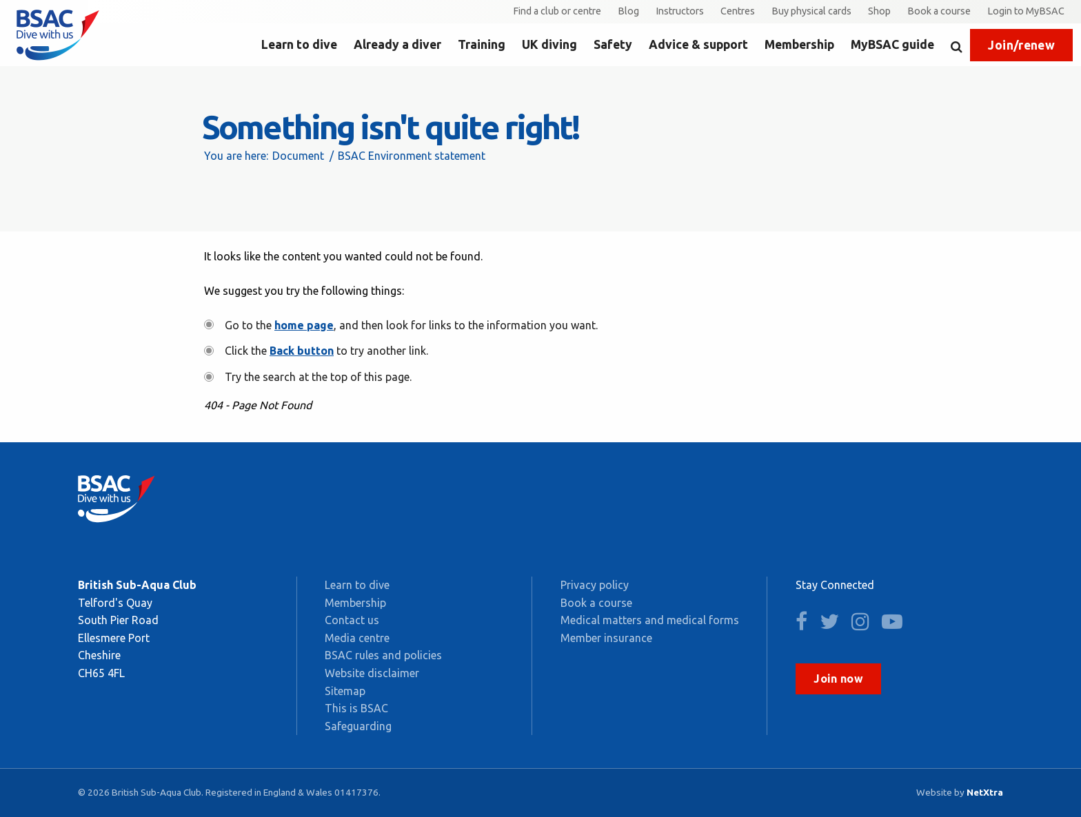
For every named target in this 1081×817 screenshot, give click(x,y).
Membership (799, 44)
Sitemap (345, 691)
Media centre (357, 638)
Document (298, 155)
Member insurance (606, 638)
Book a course (939, 11)
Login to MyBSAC (1025, 11)
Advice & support (698, 44)
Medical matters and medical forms (649, 620)
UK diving (549, 44)
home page (304, 325)
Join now (838, 678)
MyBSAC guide (892, 44)
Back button (302, 350)
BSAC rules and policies (383, 655)
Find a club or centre (557, 11)
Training (481, 44)
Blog (628, 11)
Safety (613, 44)
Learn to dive (299, 44)
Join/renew (1021, 45)
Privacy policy (594, 585)
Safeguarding (358, 726)
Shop (879, 11)
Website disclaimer (372, 673)
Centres (737, 11)
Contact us (352, 620)
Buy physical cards (811, 11)
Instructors (680, 11)
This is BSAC (356, 708)
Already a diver (397, 44)
